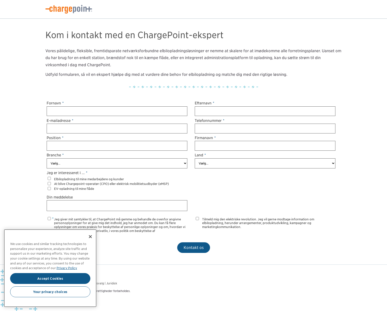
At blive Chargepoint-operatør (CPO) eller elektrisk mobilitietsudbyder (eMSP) (111, 184)
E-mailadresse (60, 120)
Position (55, 137)
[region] (50, 268)
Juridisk (111, 283)
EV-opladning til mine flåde (74, 189)
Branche (55, 155)
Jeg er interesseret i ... (67, 172)
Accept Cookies (50, 278)
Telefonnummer (209, 120)
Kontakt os (194, 247)
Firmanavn (205, 137)
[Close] (90, 236)
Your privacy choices (50, 292)
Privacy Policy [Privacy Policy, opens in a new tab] (67, 268)
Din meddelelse (60, 197)
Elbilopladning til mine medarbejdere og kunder (89, 179)
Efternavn (204, 103)
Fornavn (55, 103)
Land (200, 155)
